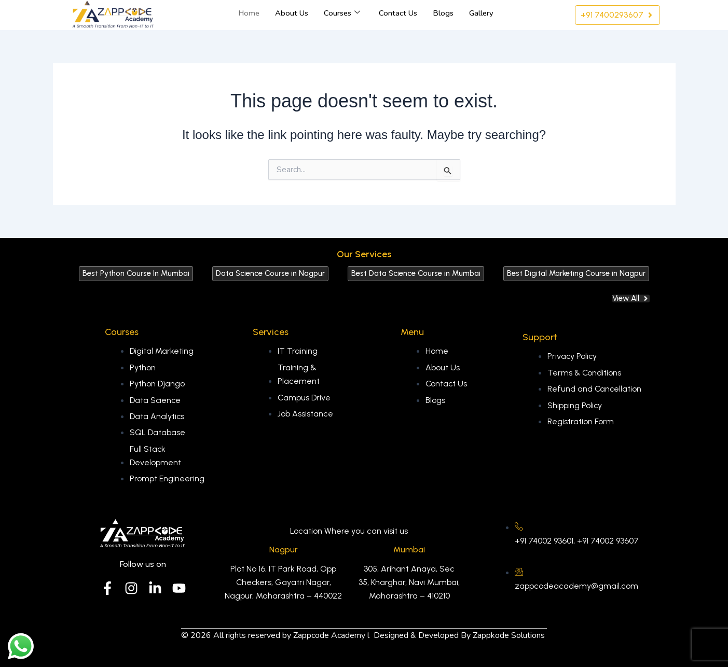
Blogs (443, 13)
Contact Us (398, 13)
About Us (291, 13)
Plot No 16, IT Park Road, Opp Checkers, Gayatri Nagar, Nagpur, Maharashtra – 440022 (283, 582)
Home (248, 13)
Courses (342, 13)
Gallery (481, 13)
